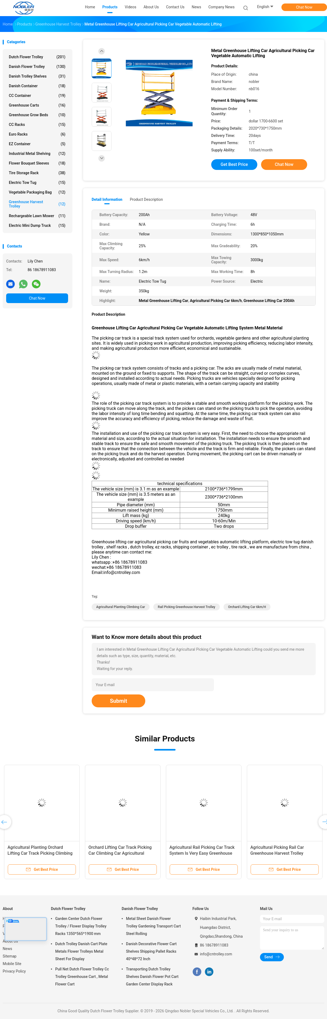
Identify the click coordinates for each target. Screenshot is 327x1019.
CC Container (37, 95)
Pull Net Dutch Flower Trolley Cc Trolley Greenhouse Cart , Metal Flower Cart (82, 976)
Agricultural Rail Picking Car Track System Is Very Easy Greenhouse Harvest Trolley (202, 853)
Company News (221, 7)
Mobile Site (12, 964)
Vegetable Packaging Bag (37, 192)
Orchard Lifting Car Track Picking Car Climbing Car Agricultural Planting (120, 853)
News (7, 949)
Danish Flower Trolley (37, 66)
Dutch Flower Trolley (37, 57)
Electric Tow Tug (37, 182)
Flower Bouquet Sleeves (37, 163)
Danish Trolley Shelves (37, 76)
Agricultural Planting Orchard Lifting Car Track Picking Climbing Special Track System (40, 853)
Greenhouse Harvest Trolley (37, 204)
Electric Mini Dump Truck (37, 225)
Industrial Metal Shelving (37, 153)
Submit (118, 701)
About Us (10, 941)
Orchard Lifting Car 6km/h (247, 607)
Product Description (146, 199)
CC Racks (37, 124)
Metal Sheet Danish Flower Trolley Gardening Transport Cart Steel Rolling (153, 926)
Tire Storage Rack (37, 173)
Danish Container (37, 86)
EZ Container (37, 144)
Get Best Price (234, 164)
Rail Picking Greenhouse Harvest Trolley (186, 607)
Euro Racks (37, 134)
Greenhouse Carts (37, 105)
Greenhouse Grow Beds (37, 115)
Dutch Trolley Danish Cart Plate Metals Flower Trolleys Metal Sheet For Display (81, 951)
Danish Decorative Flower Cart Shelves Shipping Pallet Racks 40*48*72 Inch (151, 951)
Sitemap (9, 956)
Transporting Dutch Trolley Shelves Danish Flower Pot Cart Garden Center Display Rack (152, 976)
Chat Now (304, 7)
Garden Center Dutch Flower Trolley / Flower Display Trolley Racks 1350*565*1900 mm (80, 926)
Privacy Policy (14, 971)
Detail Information (107, 199)
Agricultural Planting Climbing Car (120, 607)
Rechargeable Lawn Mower (37, 216)
